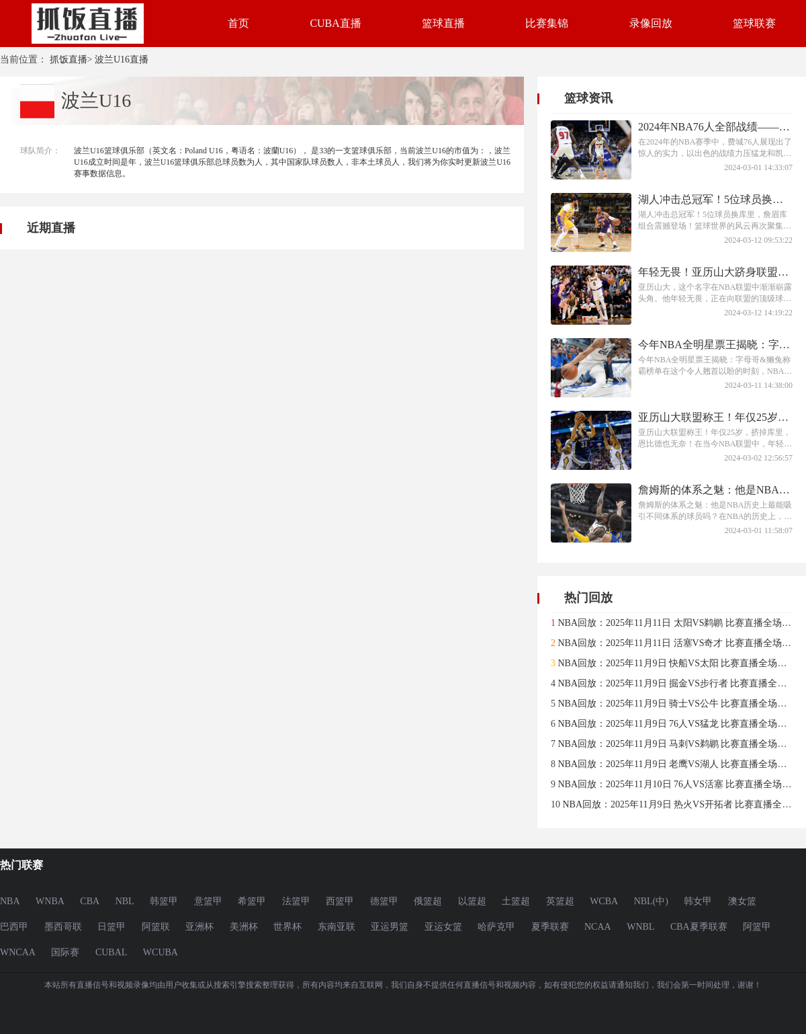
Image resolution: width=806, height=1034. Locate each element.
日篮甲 (111, 927)
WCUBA (160, 952)
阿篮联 (156, 927)
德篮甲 (384, 901)
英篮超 (560, 901)
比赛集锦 (546, 23)
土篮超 (516, 901)
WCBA (604, 901)
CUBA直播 (335, 23)
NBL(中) (651, 901)
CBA (89, 901)
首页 (238, 23)
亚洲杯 (199, 927)
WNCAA (18, 952)
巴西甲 (14, 927)
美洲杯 (244, 927)
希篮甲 (252, 901)
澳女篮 (742, 901)
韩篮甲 (164, 901)
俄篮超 (428, 901)
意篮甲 (208, 901)
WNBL (640, 927)
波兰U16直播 (121, 59)
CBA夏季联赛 (698, 927)
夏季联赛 (550, 927)
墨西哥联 (63, 927)
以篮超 (472, 901)
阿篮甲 (757, 927)
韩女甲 (698, 901)
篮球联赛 (754, 23)
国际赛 (65, 952)
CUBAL (111, 952)
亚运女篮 (443, 927)
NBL (125, 901)
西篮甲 (340, 901)
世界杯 (287, 927)
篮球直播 (443, 23)
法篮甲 (296, 901)
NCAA (597, 927)
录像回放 (650, 23)
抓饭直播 (68, 59)
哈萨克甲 (496, 927)
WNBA (50, 901)
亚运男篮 (389, 927)
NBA (10, 901)
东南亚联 (336, 927)
